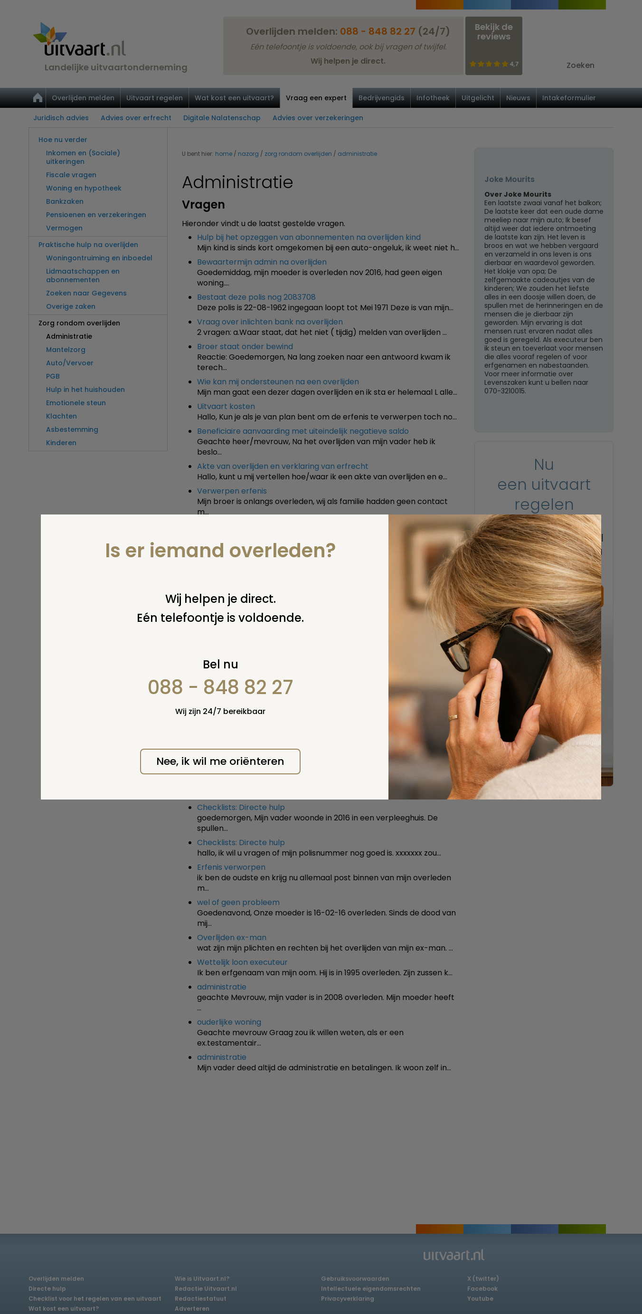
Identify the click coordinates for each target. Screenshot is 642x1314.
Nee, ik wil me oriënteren (220, 761)
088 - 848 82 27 (220, 687)
